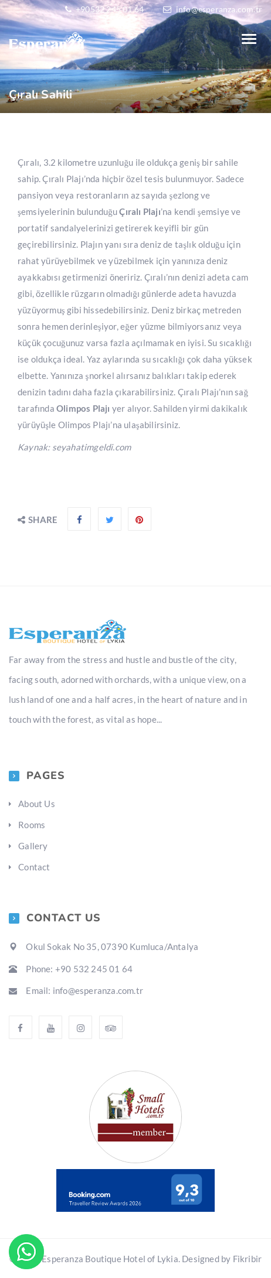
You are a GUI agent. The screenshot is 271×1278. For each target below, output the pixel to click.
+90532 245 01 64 (109, 9)
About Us (36, 803)
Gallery (33, 845)
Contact (34, 867)
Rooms (31, 824)
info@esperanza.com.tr (219, 9)
